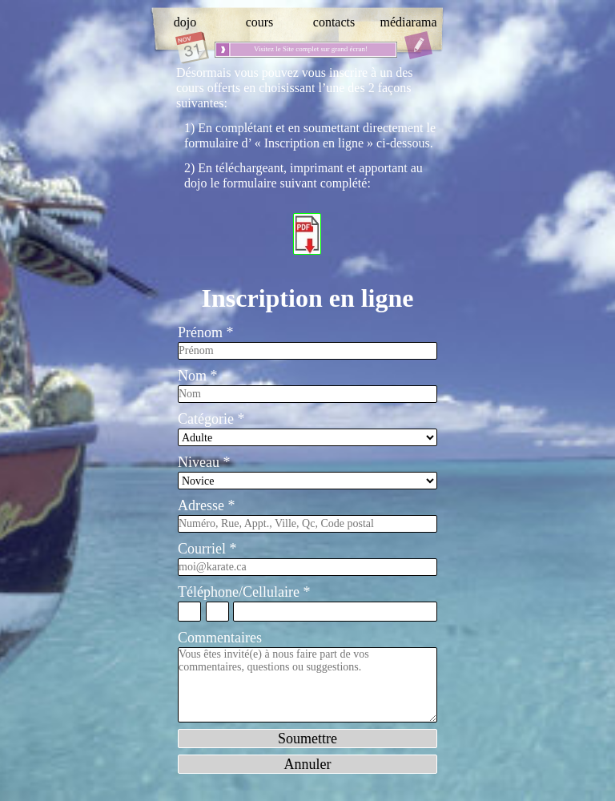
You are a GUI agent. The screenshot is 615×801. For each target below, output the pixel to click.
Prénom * (206, 332)
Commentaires (220, 638)
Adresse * (206, 505)
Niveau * (204, 462)
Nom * (198, 376)
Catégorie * (211, 419)
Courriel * (207, 549)
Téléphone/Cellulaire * (244, 592)
